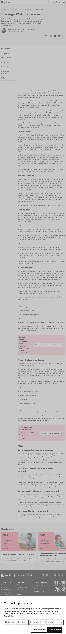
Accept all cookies (55, 629)
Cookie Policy (8, 616)
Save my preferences (39, 629)
